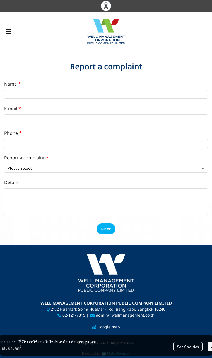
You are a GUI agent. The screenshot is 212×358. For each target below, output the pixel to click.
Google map (108, 327)
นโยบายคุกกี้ (11, 347)
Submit (106, 229)
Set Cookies (188, 346)
